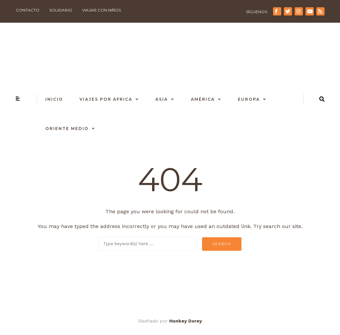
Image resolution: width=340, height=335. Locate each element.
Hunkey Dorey (185, 320)
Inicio (54, 99)
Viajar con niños (101, 10)
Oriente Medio (67, 128)
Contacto (27, 10)
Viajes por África (105, 99)
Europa (249, 99)
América (203, 99)
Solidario (60, 10)
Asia (161, 99)
